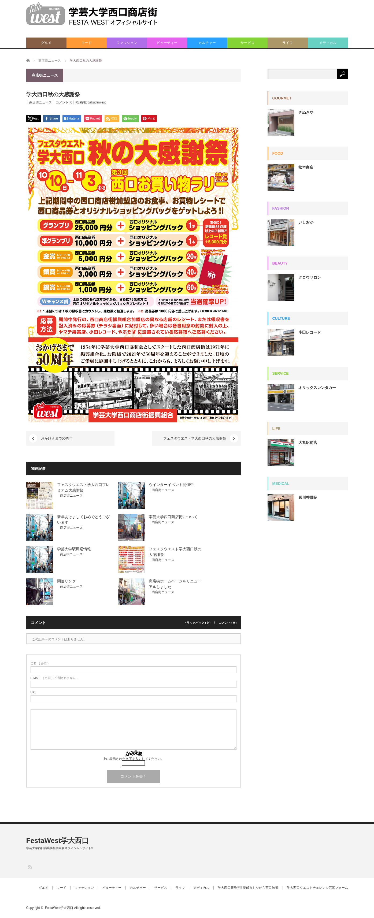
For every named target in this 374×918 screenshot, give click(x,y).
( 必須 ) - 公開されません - (54, 678)
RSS (29, 866)
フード (86, 43)
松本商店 (305, 167)
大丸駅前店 (307, 442)
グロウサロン (309, 277)
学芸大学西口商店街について (173, 517)
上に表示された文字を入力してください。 (133, 759)
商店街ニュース (40, 102)
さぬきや (305, 112)
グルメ (46, 43)
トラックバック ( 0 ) (197, 622)
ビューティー (167, 43)
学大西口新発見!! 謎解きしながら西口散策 (248, 888)
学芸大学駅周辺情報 (74, 549)
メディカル (327, 43)
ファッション (126, 43)
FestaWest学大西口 (57, 841)
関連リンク (66, 581)
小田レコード (309, 332)
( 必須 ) (40, 663)
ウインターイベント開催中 (171, 484)
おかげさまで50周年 (57, 438)
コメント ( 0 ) (228, 622)
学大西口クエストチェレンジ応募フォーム (317, 888)
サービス (247, 43)
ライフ (287, 43)
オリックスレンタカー (317, 387)
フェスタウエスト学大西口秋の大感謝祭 (194, 438)
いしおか (305, 222)
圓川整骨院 (307, 497)
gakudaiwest (97, 102)
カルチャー (207, 43)
